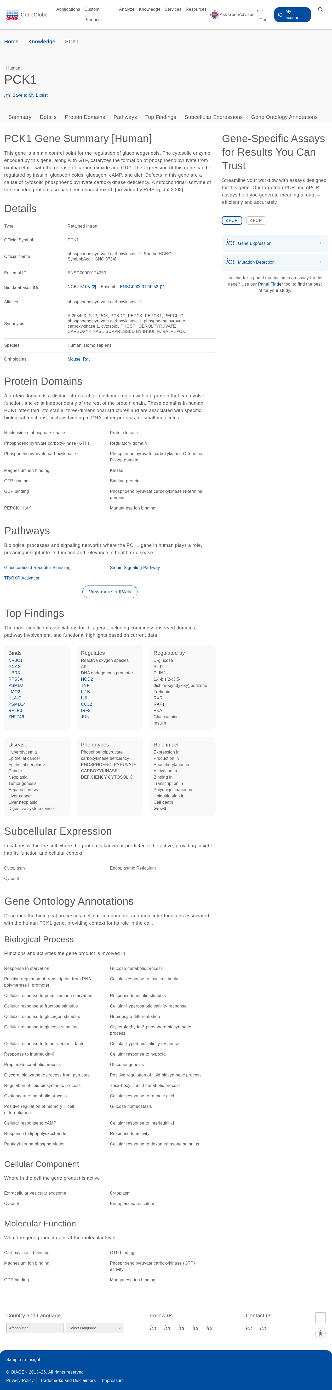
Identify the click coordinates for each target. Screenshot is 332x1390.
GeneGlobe (34, 15)
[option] (13, 68)
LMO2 (14, 692)
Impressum (113, 1380)
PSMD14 (17, 704)
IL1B (85, 692)
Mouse (74, 359)
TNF (85, 685)
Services (173, 9)
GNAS (14, 666)
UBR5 (14, 673)
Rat (86, 359)
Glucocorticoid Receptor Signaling (37, 567)
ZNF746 (16, 717)
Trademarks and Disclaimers (68, 1380)
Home (11, 41)
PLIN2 (160, 673)
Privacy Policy (20, 1380)
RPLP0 (15, 710)
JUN (85, 717)
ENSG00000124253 (143, 287)
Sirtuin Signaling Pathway (135, 567)
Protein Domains (85, 117)
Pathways (125, 117)
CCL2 (86, 704)
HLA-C (14, 698)
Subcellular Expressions (214, 117)
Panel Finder (270, 284)
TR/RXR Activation (22, 578)
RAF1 (159, 704)
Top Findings (160, 117)
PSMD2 (15, 685)
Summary (19, 117)
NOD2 (87, 679)
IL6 (84, 698)
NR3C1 (15, 660)
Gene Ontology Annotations (284, 117)
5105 (88, 287)
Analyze (127, 9)
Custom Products (93, 14)
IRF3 (85, 710)
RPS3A (15, 679)
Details (48, 117)
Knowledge (150, 9)
